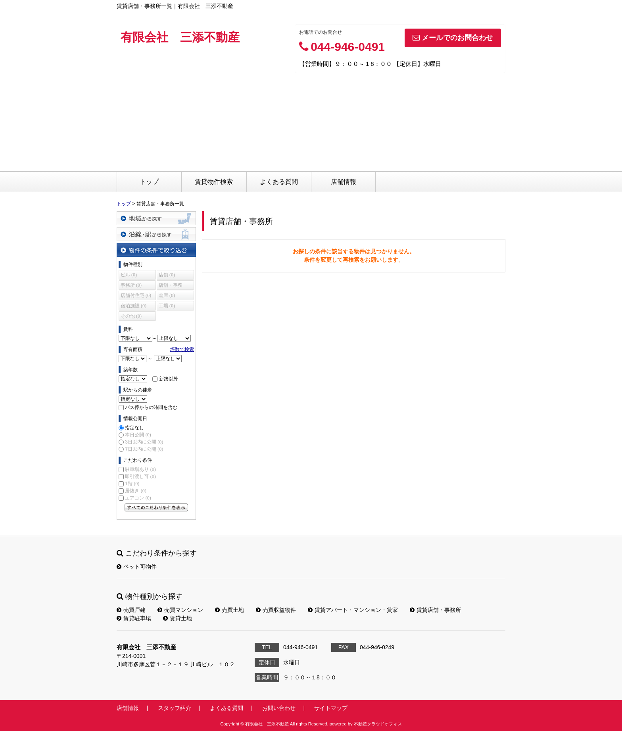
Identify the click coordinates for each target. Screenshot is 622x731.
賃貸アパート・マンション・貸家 (353, 610)
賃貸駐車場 (134, 618)
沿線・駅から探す (156, 234)
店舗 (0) (167, 275)
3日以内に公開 (144, 442)
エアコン (138, 498)
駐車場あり (140, 469)
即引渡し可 (140, 476)
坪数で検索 (182, 349)
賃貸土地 (177, 618)
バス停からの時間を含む (151, 407)
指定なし (134, 427)
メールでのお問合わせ (453, 38)
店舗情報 (343, 181)
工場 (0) (167, 306)
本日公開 (138, 435)
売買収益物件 (276, 610)
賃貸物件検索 (214, 181)
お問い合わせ (279, 708)
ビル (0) (129, 275)
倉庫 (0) (167, 295)
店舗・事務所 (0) (170, 286)
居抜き (135, 491)
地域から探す (156, 218)
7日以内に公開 (144, 449)
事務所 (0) (131, 285)
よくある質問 (279, 181)
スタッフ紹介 (174, 708)
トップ (149, 181)
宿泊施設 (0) (133, 306)
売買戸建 (131, 610)
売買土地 (229, 610)
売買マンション (180, 610)
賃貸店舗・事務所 (435, 610)
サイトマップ (330, 708)
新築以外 (168, 379)
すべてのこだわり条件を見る (156, 507)
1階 (132, 483)
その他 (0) (131, 316)
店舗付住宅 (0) (136, 295)
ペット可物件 (137, 566)
